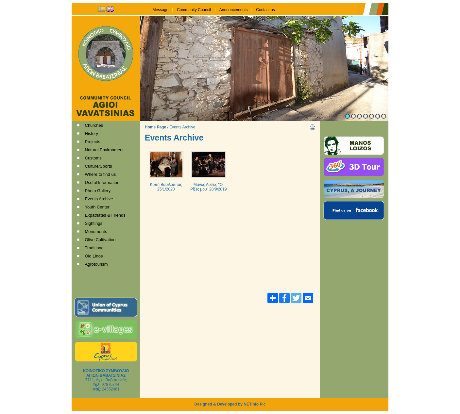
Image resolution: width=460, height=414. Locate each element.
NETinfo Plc (254, 404)
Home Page (155, 127)
